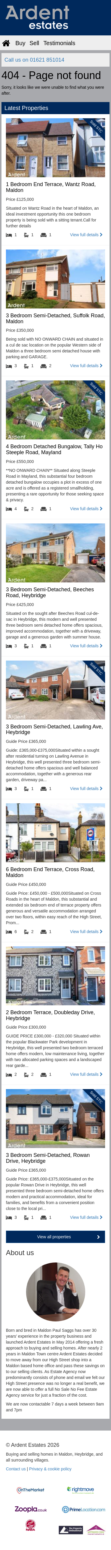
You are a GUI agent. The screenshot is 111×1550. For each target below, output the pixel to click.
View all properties (68, 1236)
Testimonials (59, 43)
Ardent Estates (45, 17)
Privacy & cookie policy (50, 1469)
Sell (34, 43)
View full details (86, 234)
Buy (20, 43)
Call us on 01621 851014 (34, 60)
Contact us (16, 1469)
